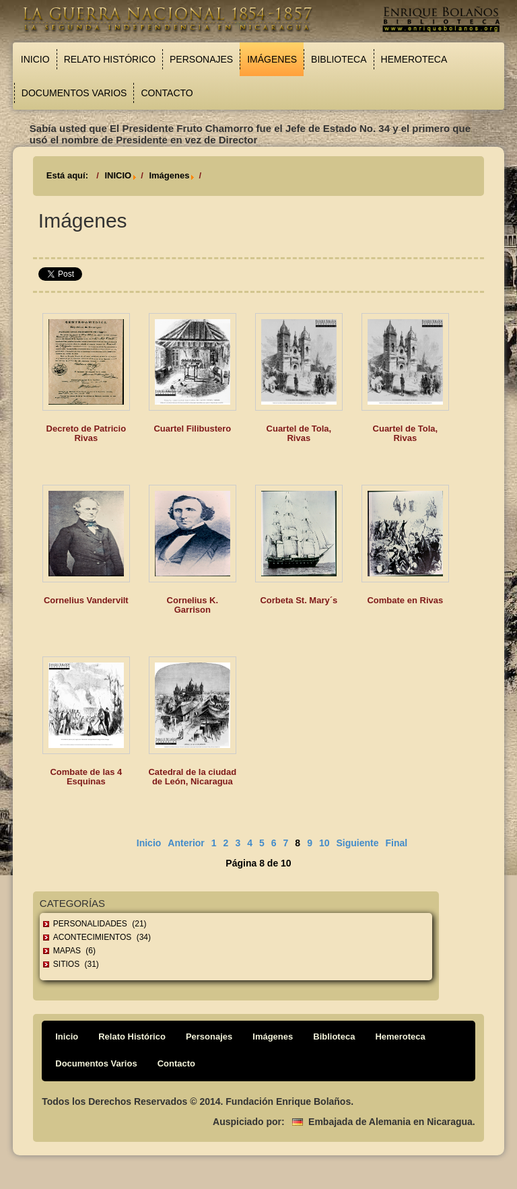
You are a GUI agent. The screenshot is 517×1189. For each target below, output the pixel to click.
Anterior (186, 843)
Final (397, 843)
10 (324, 843)
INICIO (117, 175)
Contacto (167, 93)
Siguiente (358, 843)
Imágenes (272, 59)
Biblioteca (338, 59)
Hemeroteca (414, 59)
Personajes (201, 59)
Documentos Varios (74, 93)
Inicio (35, 59)
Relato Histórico (110, 59)
